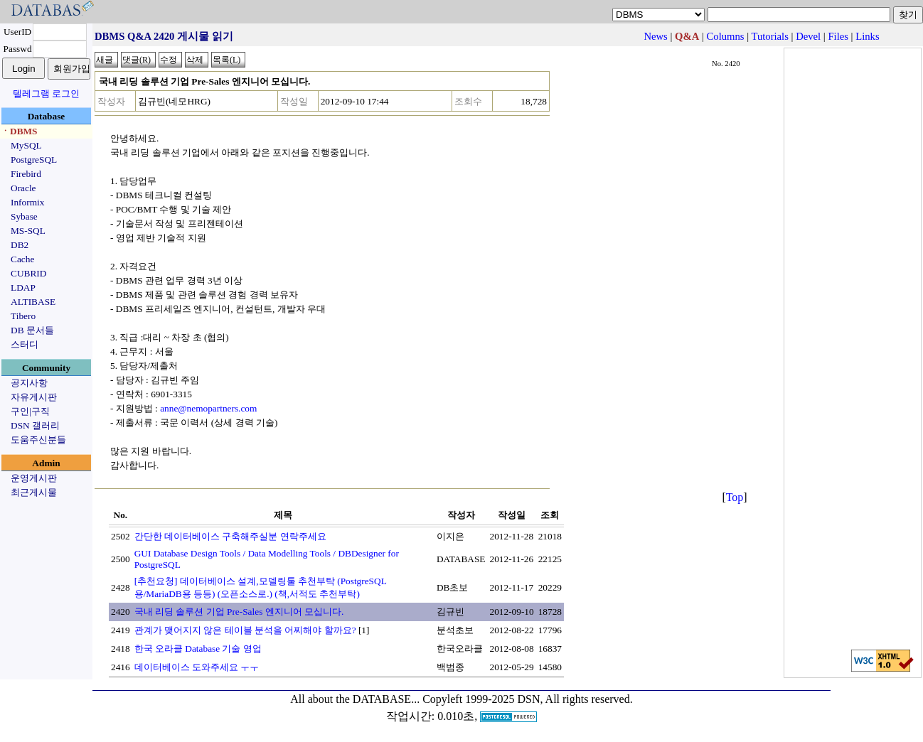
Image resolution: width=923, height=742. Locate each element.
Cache (22, 259)
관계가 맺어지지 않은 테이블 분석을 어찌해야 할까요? (245, 630)
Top (735, 497)
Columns (726, 36)
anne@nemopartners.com (208, 408)
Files (838, 36)
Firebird (26, 173)
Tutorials (769, 36)
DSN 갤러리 (35, 425)
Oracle (23, 188)
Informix (27, 202)
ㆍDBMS (19, 131)
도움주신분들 (38, 439)
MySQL (26, 145)
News (655, 36)
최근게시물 (34, 492)
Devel (808, 36)
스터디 (24, 344)
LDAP (23, 287)
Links (867, 36)
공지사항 (29, 382)
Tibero (23, 316)
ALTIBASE (33, 301)
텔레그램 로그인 (46, 93)
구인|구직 (30, 411)
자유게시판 (34, 397)
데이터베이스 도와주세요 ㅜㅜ (197, 667)
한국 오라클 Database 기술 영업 (198, 648)
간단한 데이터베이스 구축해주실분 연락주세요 (230, 536)
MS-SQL (28, 230)
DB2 (19, 245)
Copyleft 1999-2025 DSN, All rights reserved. (527, 699)
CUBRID (28, 273)
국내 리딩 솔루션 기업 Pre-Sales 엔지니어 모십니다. (239, 611)
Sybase (24, 216)
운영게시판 (34, 478)
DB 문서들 (32, 330)
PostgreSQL (34, 159)
